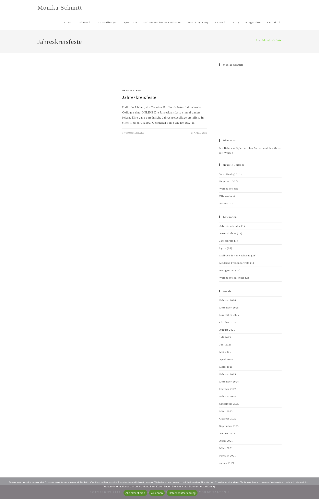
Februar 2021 (227, 455)
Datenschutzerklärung (182, 493)
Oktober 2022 (227, 418)
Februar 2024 (227, 396)
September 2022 (229, 425)
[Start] (257, 40)
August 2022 (227, 433)
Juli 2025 (225, 337)
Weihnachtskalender (231, 277)
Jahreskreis (226, 240)
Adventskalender (229, 226)
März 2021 (226, 448)
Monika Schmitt (59, 7)
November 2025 (229, 314)
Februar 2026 (227, 300)
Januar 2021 (226, 462)
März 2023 (226, 411)
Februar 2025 (227, 374)
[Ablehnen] (314, 488)
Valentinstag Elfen (231, 173)
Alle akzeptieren (135, 493)
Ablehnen (157, 493)
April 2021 (226, 440)
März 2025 (226, 366)
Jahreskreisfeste (272, 40)
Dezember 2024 (229, 381)
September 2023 (229, 403)
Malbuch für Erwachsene (234, 255)
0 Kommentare (134, 133)
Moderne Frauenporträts (234, 262)
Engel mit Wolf (228, 181)
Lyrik (222, 248)
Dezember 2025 (229, 307)
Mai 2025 (225, 351)
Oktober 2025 (227, 322)
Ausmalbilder (227, 233)
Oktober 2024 (227, 388)
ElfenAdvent (227, 196)
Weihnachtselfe (228, 188)
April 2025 (226, 359)
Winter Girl (226, 203)
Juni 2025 (225, 344)
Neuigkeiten (131, 90)
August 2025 (227, 329)
